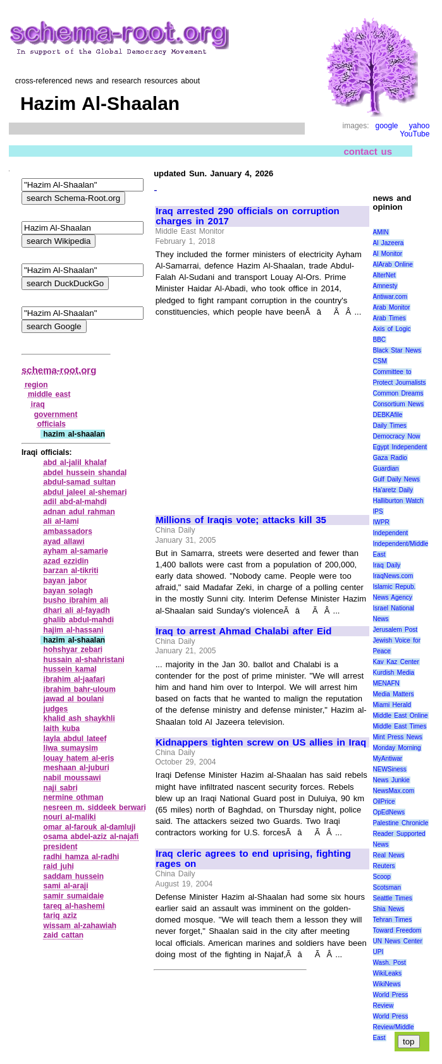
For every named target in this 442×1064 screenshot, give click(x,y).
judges (56, 708)
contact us (367, 151)
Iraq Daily (387, 565)
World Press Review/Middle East (393, 1027)
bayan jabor (65, 580)
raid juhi (59, 866)
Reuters (384, 865)
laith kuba (62, 728)
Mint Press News (397, 737)
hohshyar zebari (73, 649)
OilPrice (384, 801)
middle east (49, 394)
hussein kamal (70, 669)
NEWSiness (390, 769)
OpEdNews (389, 812)
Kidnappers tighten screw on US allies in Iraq (261, 742)
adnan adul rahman (79, 511)
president (61, 846)
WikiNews (387, 984)
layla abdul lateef (75, 738)
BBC (379, 339)
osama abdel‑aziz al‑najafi (91, 836)
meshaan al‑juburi (76, 767)
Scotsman (387, 887)
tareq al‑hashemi (74, 906)
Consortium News (398, 404)
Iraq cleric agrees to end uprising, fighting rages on (253, 859)
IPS (378, 511)
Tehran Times (392, 919)
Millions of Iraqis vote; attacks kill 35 (241, 520)
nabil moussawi (72, 777)
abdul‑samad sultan (80, 482)
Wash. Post (389, 962)
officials (51, 424)
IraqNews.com (393, 575)
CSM (380, 361)
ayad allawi (64, 541)
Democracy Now (397, 436)
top (409, 1041)
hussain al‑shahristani (84, 659)
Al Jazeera (388, 242)
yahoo (419, 125)
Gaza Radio (390, 457)
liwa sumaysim (71, 748)
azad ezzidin (66, 561)
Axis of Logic (392, 328)
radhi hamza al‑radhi (82, 856)
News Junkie (391, 780)
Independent (390, 532)
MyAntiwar (388, 758)
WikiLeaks (387, 973)
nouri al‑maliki (70, 817)
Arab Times (389, 318)
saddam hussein (74, 876)
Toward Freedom (397, 930)
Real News (389, 855)
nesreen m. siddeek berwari (95, 807)
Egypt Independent (400, 447)
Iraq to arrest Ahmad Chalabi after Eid (243, 631)
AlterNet (384, 275)
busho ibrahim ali (76, 600)
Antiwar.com (390, 296)
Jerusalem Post (395, 629)
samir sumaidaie (74, 896)
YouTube (414, 134)
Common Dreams (398, 393)
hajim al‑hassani (74, 630)
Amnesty (385, 285)
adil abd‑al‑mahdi (75, 501)
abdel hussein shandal (85, 472)
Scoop (382, 876)
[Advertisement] (262, 410)
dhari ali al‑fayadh (77, 610)
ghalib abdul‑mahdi (79, 619)
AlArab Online (393, 264)
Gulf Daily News (396, 479)
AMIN (381, 232)
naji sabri (61, 787)
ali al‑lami (61, 521)
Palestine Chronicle (401, 822)
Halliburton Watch (398, 500)
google (386, 125)
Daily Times (390, 425)
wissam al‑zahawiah (80, 925)
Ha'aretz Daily (393, 490)
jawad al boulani (74, 698)
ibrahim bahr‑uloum (80, 689)
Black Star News (397, 350)
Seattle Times (392, 898)
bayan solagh (68, 590)
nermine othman (74, 797)
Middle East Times (400, 726)
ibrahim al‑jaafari (75, 679)
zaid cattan (64, 935)
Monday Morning (397, 747)
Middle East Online (400, 715)
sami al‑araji (66, 885)
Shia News (388, 908)
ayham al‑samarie (76, 551)
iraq (38, 404)
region (36, 384)
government (56, 414)
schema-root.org (58, 370)
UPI (378, 951)
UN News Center (397, 941)
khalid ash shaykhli (79, 718)
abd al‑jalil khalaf (75, 462)
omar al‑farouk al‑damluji (90, 827)
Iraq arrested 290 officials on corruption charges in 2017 (248, 216)
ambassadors (68, 531)
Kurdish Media (394, 672)
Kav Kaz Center (396, 661)
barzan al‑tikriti (71, 570)
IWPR (381, 522)
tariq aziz (60, 915)
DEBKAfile (388, 414)
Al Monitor (388, 253)
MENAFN (386, 683)
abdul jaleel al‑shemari (85, 492)
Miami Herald (392, 704)
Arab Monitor (391, 307)
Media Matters (393, 694)
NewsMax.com (394, 790)
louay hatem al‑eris (79, 758)
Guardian (386, 468)
